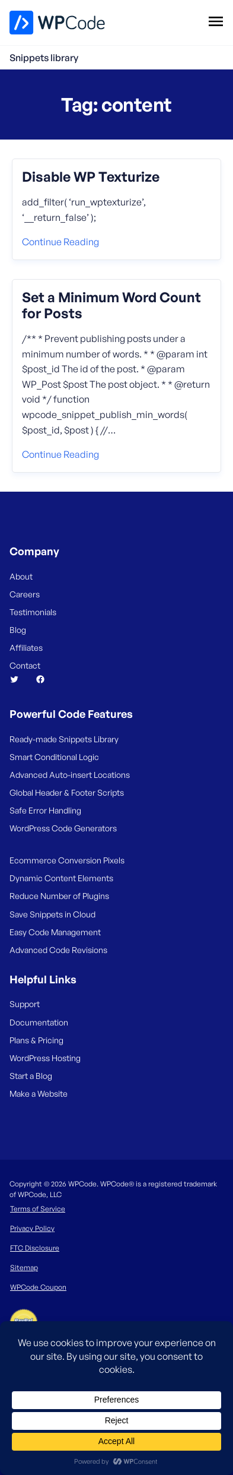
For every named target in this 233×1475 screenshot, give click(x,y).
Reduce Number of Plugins (59, 896)
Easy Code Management (55, 932)
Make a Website (38, 1093)
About (21, 576)
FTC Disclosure (34, 1247)
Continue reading (60, 242)
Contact (24, 665)
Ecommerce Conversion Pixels (67, 860)
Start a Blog (30, 1076)
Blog (17, 630)
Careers (24, 594)
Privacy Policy (32, 1228)
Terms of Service (37, 1208)
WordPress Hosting (45, 1058)
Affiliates (26, 647)
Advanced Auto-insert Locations (69, 775)
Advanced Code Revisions (58, 950)
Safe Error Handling (45, 810)
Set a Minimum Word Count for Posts (111, 305)
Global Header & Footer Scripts (66, 792)
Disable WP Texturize (90, 177)
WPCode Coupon (38, 1287)
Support (24, 1004)
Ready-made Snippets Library (64, 739)
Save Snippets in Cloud (52, 914)
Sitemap (24, 1267)
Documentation (38, 1022)
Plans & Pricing (36, 1040)
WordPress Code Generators (63, 828)
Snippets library (43, 58)
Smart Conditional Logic (54, 757)
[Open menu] (215, 21)
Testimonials (32, 612)
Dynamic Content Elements (61, 878)
